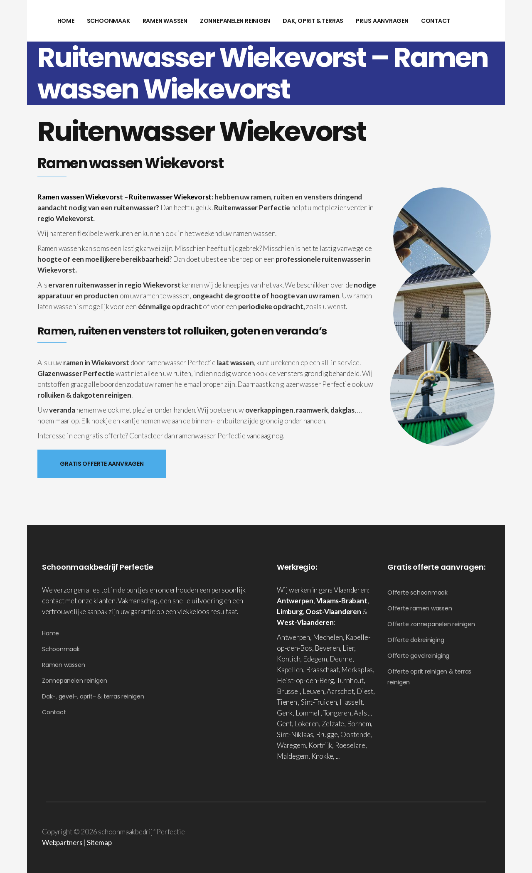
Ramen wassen (63, 665)
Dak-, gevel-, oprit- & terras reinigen (93, 696)
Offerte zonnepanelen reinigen (431, 624)
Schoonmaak (61, 649)
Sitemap (99, 842)
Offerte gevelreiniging (418, 656)
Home (50, 633)
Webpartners (62, 842)
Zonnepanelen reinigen (74, 680)
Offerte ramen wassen (419, 608)
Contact (54, 712)
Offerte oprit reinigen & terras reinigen (429, 676)
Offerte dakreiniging (415, 640)
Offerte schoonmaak (417, 592)
